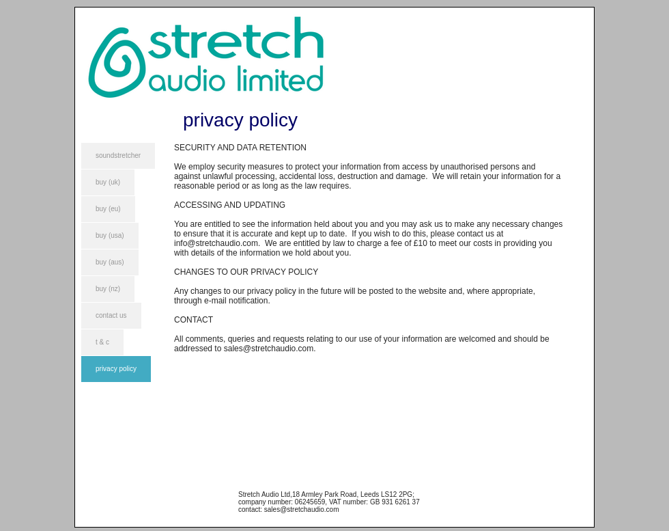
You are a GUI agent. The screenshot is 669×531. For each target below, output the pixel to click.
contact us (111, 315)
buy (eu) (108, 209)
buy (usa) (110, 235)
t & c (102, 342)
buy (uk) (108, 182)
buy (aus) (110, 262)
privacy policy (116, 368)
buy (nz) (108, 288)
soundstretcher (118, 155)
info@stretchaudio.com (216, 243)
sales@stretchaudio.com (269, 348)
